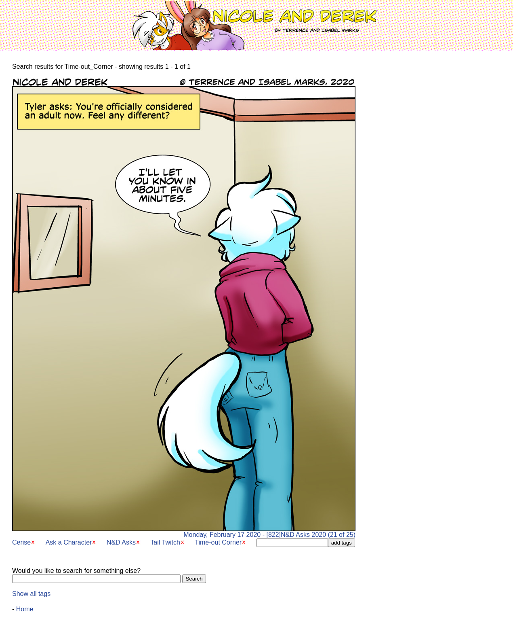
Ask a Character (69, 542)
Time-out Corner (218, 542)
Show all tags (31, 593)
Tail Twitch (165, 542)
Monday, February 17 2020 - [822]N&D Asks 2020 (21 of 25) (183, 532)
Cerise (21, 542)
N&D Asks (121, 542)
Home (25, 609)
